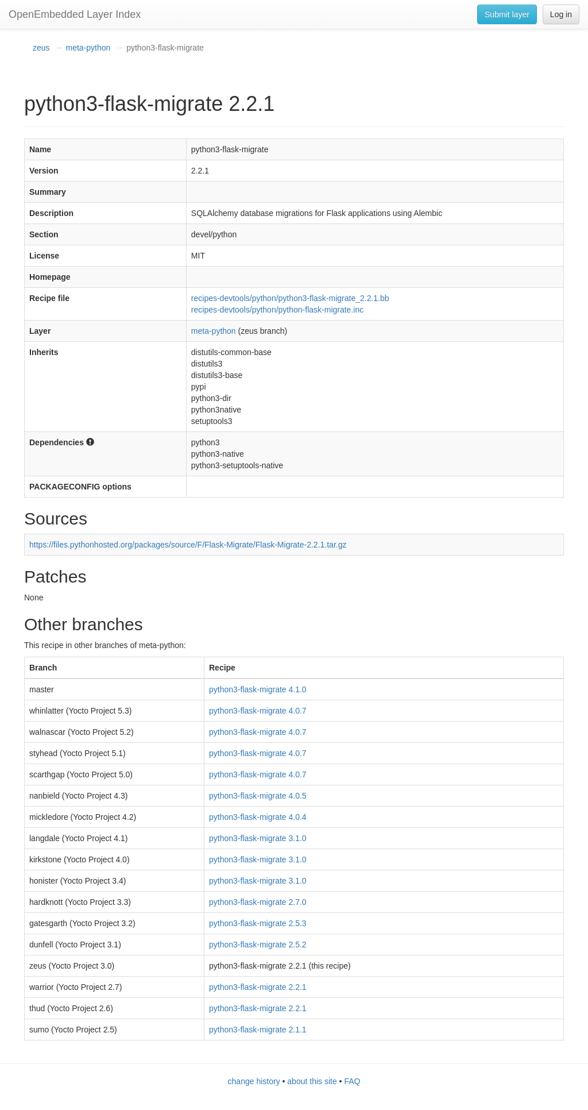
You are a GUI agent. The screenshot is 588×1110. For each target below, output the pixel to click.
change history (254, 1081)
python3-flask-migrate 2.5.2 (258, 944)
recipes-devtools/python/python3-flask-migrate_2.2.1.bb (290, 298)
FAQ (352, 1081)
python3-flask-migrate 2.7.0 (258, 902)
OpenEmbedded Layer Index (75, 14)
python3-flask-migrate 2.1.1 (258, 1029)
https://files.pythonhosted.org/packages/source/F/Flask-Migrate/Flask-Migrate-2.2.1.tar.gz (187, 544)
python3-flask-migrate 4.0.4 (258, 817)
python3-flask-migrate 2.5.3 (258, 923)
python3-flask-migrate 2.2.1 (258, 987)
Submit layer (507, 14)
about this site (311, 1081)
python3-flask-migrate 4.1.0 (258, 689)
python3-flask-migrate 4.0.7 (258, 710)
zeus (41, 47)
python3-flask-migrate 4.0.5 (258, 795)
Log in (561, 14)
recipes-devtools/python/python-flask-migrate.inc (277, 309)
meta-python (87, 47)
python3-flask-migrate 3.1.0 (258, 838)
